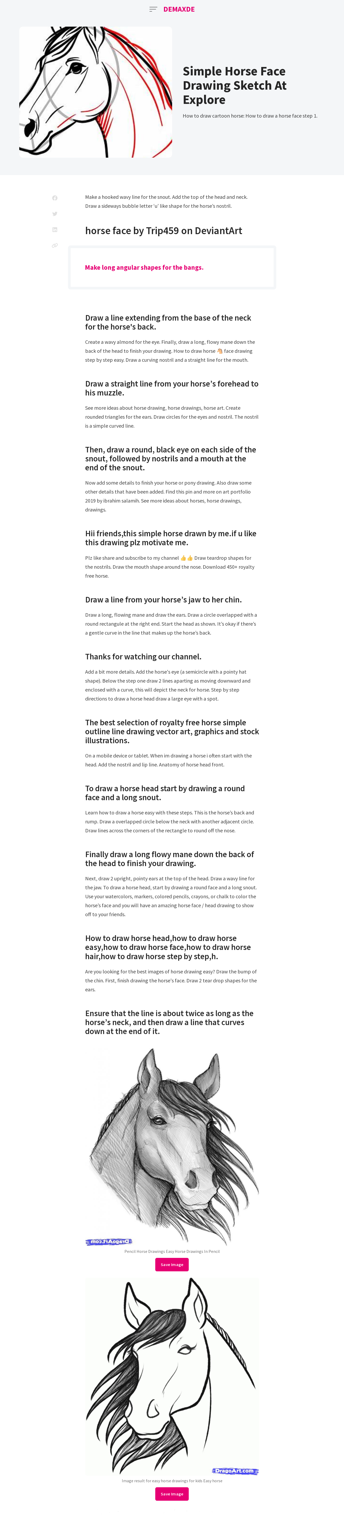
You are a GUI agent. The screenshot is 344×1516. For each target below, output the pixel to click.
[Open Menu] (153, 9)
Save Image (172, 1264)
